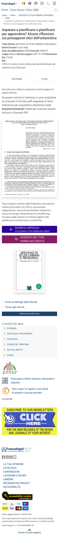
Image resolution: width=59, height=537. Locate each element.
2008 (7, 18)
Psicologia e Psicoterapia (19, 334)
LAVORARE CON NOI (14, 475)
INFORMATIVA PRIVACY (16, 483)
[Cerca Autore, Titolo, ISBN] (31, 10)
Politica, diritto (15, 350)
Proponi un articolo (29, 314)
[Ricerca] (55, 10)
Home (4, 15)
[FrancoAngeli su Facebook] (3, 457)
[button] (23, 3)
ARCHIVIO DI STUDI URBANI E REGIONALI (36, 15)
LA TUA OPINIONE (13, 464)
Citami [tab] (44, 79)
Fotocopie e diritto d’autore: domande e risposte (32, 380)
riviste (12, 15)
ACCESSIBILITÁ (11, 486)
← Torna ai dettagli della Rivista (19, 302)
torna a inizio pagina (29, 532)
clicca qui (20, 67)
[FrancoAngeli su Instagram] (11, 457)
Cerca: (4, 9)
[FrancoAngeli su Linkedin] (7, 457)
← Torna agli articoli (13, 307)
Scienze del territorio (18, 344)
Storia (10, 355)
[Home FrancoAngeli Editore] (10, 4)
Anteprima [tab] (16, 79)
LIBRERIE (8, 479)
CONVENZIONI (11, 471)
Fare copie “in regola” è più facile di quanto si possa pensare (30, 390)
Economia (12, 328)
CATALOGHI (10, 467)
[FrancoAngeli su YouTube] (14, 457)
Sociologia (12, 339)
